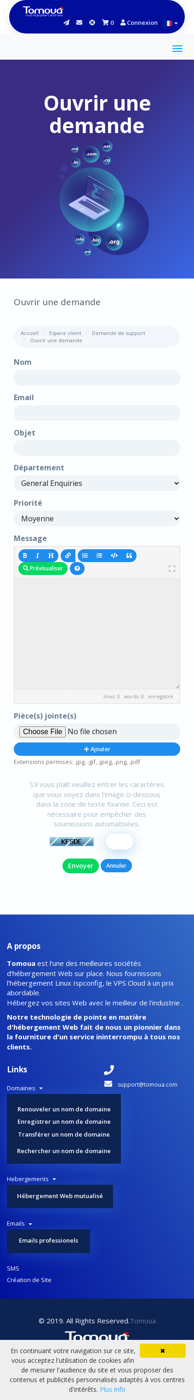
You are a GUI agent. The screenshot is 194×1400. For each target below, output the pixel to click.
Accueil (30, 332)
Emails (19, 1223)
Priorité (28, 503)
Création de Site (29, 1280)
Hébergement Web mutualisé (60, 1196)
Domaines (25, 1088)
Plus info (113, 1389)
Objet (24, 433)
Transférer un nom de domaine (64, 1134)
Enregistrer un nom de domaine (64, 1121)
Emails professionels (48, 1240)
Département (39, 468)
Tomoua (143, 1320)
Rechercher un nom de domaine (64, 1151)
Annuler (116, 866)
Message (30, 538)
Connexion (139, 22)
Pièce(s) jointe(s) (45, 716)
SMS (13, 1268)
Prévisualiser (43, 568)
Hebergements (31, 1179)
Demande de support (118, 332)
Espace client (65, 332)
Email (24, 397)
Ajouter (97, 749)
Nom (23, 362)
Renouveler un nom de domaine (64, 1109)
